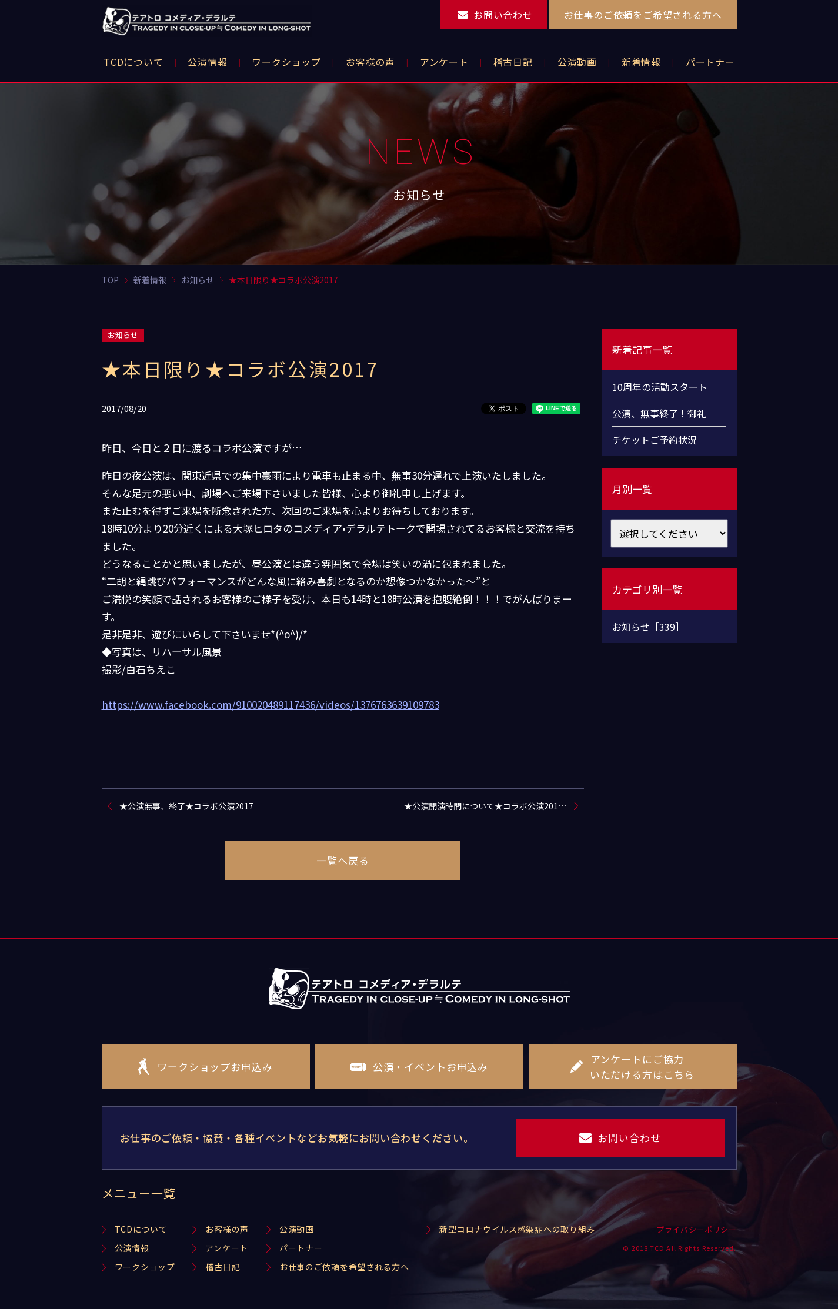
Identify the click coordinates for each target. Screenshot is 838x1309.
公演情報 (132, 1248)
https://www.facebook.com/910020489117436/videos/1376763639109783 (270, 704)
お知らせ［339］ (648, 627)
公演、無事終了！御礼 (659, 413)
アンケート (226, 1248)
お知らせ (123, 334)
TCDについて (141, 1229)
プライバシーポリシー (696, 1229)
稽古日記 (222, 1267)
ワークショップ (145, 1267)
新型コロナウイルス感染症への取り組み (517, 1229)
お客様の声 (227, 1229)
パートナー (301, 1248)
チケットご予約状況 (654, 440)
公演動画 (296, 1229)
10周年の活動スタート (659, 387)
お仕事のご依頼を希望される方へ (344, 1267)
